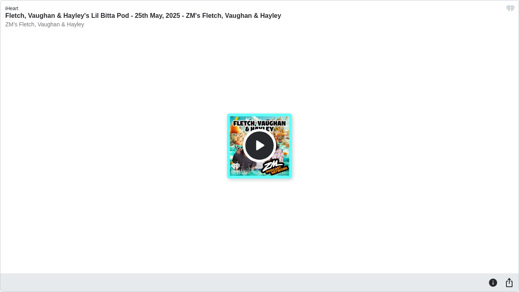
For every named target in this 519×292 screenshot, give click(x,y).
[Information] (493, 282)
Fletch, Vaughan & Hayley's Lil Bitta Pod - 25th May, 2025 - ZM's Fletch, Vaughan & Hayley (143, 15)
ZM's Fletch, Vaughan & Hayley (44, 24)
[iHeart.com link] (510, 10)
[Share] (509, 282)
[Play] (259, 145)
